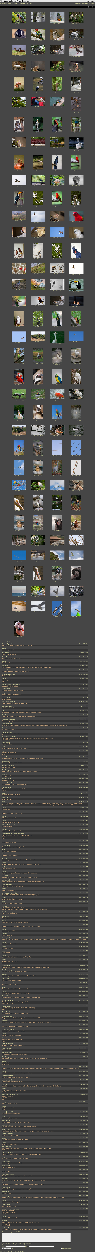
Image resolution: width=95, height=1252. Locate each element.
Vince (4, 987)
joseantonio (6, 688)
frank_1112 (5, 797)
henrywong (6, 1102)
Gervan (4, 933)
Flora (4, 746)
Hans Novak (6, 1204)
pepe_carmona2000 (8, 702)
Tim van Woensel (7, 1125)
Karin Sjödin (6, 652)
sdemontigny (6, 787)
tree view (77, 3)
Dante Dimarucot (7, 1075)
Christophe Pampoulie (9, 893)
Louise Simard (7, 783)
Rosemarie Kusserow (9, 736)
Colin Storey (6, 761)
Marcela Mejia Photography (11, 684)
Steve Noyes (6, 1196)
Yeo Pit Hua (6, 1120)
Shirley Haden (6, 938)
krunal (4, 1170)
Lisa (3, 925)
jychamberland (7, 732)
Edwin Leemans (7, 1133)
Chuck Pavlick (7, 697)
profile (9, 3)
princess (5, 841)
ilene (3, 710)
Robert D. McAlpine (8, 719)
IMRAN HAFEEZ (7, 1044)
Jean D (4, 1084)
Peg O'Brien (6, 1129)
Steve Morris (6, 880)
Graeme (4, 829)
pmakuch (5, 670)
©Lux (4, 1106)
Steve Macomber (7, 657)
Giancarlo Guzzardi (8, 825)
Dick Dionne (6, 867)
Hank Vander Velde (8, 983)
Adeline (4, 858)
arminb (4, 1220)
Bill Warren (5, 875)
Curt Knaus (6, 715)
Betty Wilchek (6, 996)
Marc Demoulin (7, 1038)
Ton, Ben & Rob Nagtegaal (10, 1209)
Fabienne (5, 906)
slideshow (92, 3)
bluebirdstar (6, 742)
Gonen (4, 888)
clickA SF (5, 678)
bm (3, 1025)
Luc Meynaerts (7, 965)
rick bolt (5, 1178)
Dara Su (4, 774)
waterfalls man (7, 706)
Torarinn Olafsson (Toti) (10, 1094)
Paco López (6, 1161)
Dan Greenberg (7, 723)
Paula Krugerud (7, 1016)
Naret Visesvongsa (8, 912)
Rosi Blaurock (7, 1048)
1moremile (5, 1191)
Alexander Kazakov (8, 674)
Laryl (3, 1157)
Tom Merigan (6, 770)
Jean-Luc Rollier (7, 1080)
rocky (4, 897)
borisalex (5, 757)
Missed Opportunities (9, 644)
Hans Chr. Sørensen (8, 1029)
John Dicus (6, 1187)
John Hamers (6, 728)
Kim (3, 693)
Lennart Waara (7, 812)
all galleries (15, 3)
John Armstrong (7, 884)
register (13, 1243)
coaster (4, 1138)
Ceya (3, 1116)
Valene (4, 974)
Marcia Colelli (6, 778)
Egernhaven (6, 845)
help (13, 1248)
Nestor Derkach (7, 1006)
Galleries (24, 3)
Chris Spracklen (7, 1000)
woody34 (5, 665)
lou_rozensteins (7, 1152)
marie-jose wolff (7, 1112)
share (10, 642)
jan (3, 751)
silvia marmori (7, 1052)
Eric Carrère (6, 1165)
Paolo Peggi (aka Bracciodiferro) (13, 833)
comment (5, 642)
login (9, 1243)
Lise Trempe (6, 978)
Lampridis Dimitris (8, 1174)
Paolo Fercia (6, 1012)
